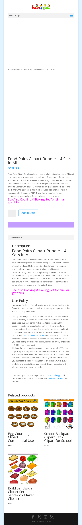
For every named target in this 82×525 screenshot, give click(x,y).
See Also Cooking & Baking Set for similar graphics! (36, 200)
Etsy (44, 335)
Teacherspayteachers (32, 335)
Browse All (18, 69)
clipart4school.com (56, 378)
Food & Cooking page (54, 375)
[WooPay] (41, 225)
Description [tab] (16, 237)
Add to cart (28, 213)
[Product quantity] (12, 213)
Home (10, 69)
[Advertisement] (41, 48)
